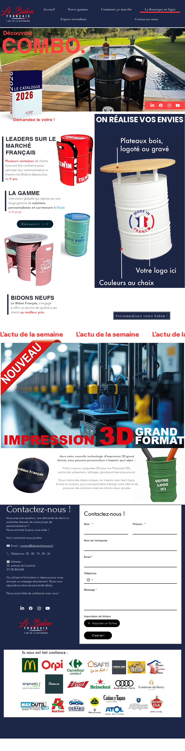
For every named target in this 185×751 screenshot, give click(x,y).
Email (88, 557)
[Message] (130, 601)
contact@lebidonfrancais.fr (36, 545)
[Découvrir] (35, 224)
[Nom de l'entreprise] (129, 547)
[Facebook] (160, 105)
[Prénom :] (154, 530)
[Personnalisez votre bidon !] (141, 315)
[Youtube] (177, 105)
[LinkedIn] (152, 105)
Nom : (88, 524)
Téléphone (90, 573)
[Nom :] (105, 530)
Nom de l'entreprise (95, 540)
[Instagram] (169, 105)
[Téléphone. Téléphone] (134, 580)
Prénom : (139, 524)
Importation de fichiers (97, 616)
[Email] (129, 563)
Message (90, 589)
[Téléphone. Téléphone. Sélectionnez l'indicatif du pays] (90, 580)
